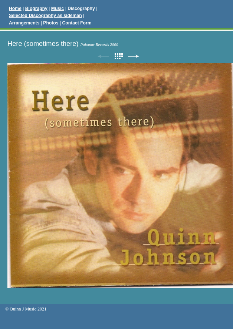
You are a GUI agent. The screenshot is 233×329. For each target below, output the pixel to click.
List (118, 56)
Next (133, 56)
